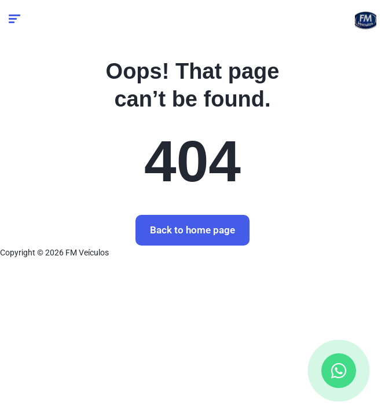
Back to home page (192, 230)
